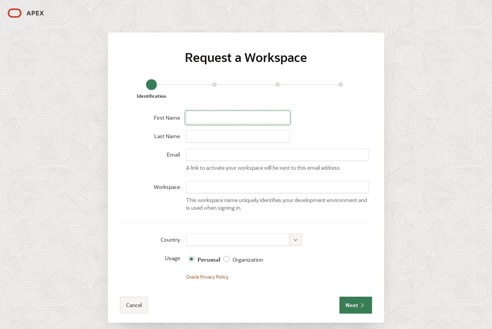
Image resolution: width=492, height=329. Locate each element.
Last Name (167, 136)
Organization (248, 259)
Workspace (167, 186)
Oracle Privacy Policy (207, 277)
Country (170, 239)
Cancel (134, 305)
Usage (172, 258)
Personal (209, 259)
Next (356, 305)
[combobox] (237, 240)
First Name (167, 117)
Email (173, 154)
